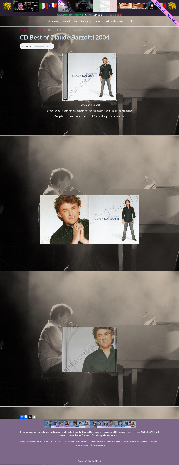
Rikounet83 (53, 21)
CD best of (37, 30)
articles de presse (114, 21)
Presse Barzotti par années (88, 21)
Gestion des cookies (89, 461)
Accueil (66, 21)
